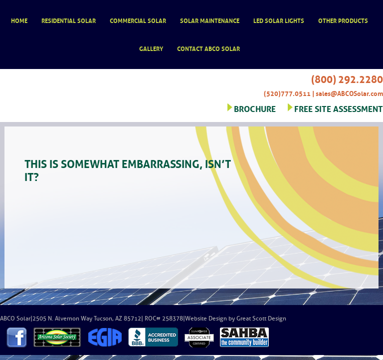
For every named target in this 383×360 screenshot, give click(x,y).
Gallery (151, 48)
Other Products (343, 20)
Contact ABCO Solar (208, 48)
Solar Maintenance (209, 20)
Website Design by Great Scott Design (235, 318)
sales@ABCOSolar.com (349, 93)
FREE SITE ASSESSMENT (338, 108)
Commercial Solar (138, 20)
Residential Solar (68, 20)
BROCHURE (255, 108)
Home (19, 20)
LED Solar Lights (278, 20)
